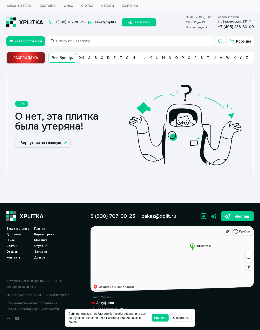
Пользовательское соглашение (31, 303)
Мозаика (40, 240)
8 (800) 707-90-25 (113, 216)
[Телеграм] (213, 216)
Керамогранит (45, 234)
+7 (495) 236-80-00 (236, 27)
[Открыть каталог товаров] (25, 41)
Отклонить (181, 318)
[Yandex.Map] (172, 259)
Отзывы (107, 6)
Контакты (130, 6)
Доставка (48, 6)
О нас (68, 6)
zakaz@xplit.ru (159, 216)
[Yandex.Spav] (37, 268)
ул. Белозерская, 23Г (235, 21)
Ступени (40, 246)
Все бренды (62, 58)
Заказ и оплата (18, 6)
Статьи (87, 6)
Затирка (40, 252)
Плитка (39, 228)
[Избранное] (220, 41)
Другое (39, 257)
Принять (160, 318)
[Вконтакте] (203, 216)
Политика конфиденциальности (32, 309)
